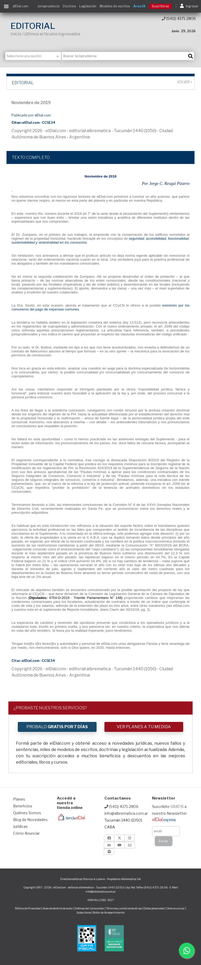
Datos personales (154, 908)
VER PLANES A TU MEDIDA (144, 726)
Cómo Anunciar (26, 833)
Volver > (184, 82)
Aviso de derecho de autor (58, 908)
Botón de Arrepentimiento (109, 912)
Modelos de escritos (115, 6)
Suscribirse (160, 6)
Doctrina (69, 6)
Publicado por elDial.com (31, 115)
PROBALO (57, 726)
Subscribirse (84, 912)
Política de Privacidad (28, 908)
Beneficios (22, 806)
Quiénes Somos (27, 813)
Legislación (87, 6)
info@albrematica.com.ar (126, 813)
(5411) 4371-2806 (179, 18)
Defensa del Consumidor (89, 908)
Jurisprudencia (48, 6)
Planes (19, 799)
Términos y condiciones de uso (124, 908)
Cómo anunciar (175, 908)
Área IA (139, 6)
